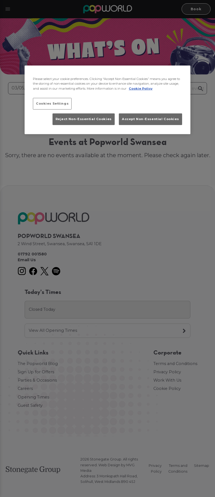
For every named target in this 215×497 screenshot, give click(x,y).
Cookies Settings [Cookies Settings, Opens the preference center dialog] (52, 103)
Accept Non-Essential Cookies (150, 119)
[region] (107, 100)
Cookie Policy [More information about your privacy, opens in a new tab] (141, 88)
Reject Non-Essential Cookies (84, 119)
